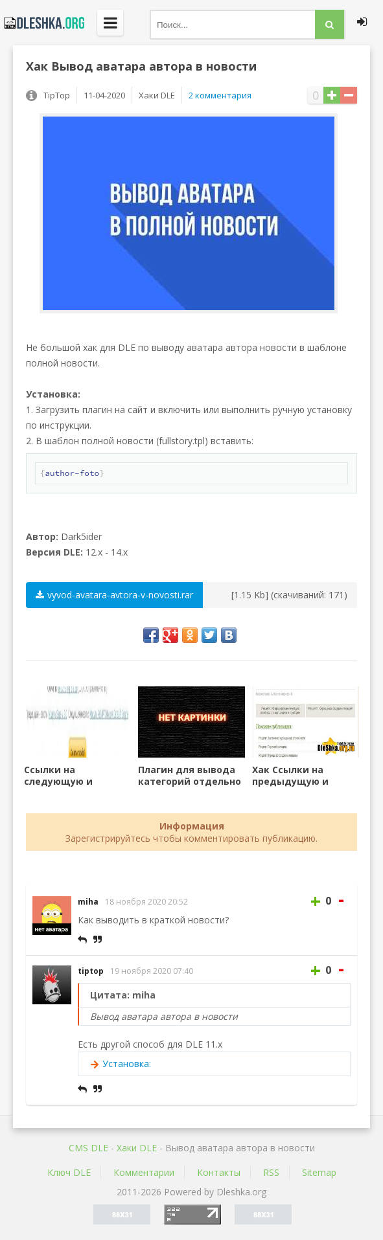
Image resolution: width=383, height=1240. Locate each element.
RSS (271, 1172)
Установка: (126, 1063)
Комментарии (143, 1172)
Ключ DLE (69, 1172)
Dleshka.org (42, 22)
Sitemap (319, 1172)
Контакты (218, 1172)
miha (88, 901)
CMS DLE (88, 1148)
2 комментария (220, 95)
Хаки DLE (137, 1148)
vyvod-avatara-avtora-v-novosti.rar (114, 595)
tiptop (91, 970)
